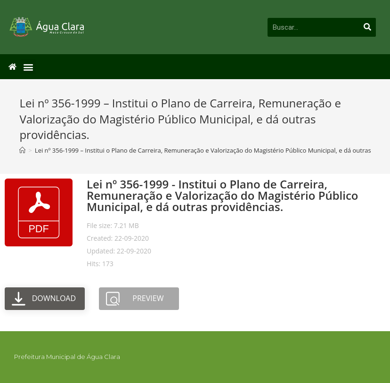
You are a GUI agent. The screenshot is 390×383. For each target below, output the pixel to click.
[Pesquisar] (368, 27)
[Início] (22, 150)
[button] (28, 66)
